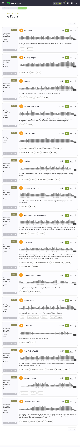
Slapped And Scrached (32, 275)
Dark (38, 152)
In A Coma (28, 326)
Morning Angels (30, 58)
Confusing (49, 421)
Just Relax (28, 242)
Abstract (32, 421)
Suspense (45, 152)
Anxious (53, 152)
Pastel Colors (29, 301)
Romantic (30, 98)
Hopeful (45, 98)
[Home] (4, 8)
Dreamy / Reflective (57, 262)
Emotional (30, 49)
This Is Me (28, 31)
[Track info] (4, 50)
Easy (38, 72)
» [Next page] (74, 23)
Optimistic (50, 369)
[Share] (11, 50)
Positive (38, 98)
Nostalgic (44, 317)
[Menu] (3, 3)
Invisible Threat (30, 133)
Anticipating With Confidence (35, 215)
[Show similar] (8, 50)
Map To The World (31, 351)
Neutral (33, 233)
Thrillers (39, 148)
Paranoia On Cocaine (32, 402)
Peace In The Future (31, 188)
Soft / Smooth (42, 179)
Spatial (68, 262)
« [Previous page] (70, 23)
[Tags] (15, 50)
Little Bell (27, 81)
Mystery (57, 148)
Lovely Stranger (30, 378)
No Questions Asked (31, 106)
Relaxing (35, 266)
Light (32, 72)
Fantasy (29, 124)
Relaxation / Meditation (41, 262)
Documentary (48, 148)
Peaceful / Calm (25, 266)
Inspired (27, 161)
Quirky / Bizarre (35, 291)
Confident (41, 233)
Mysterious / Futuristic (27, 152)
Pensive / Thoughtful (56, 317)
